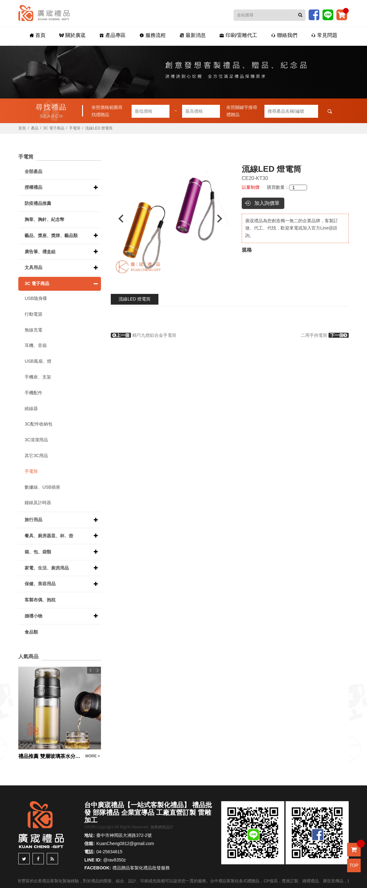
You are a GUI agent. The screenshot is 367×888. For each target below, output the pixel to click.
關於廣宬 (72, 35)
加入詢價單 (267, 203)
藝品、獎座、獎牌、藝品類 (51, 235)
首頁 (37, 35)
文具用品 (33, 267)
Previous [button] (118, 218)
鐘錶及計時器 (38, 502)
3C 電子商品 (53, 128)
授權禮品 (33, 187)
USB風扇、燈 (38, 361)
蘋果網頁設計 (162, 827)
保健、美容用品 (40, 583)
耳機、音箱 (36, 345)
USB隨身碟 (36, 298)
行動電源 (33, 314)
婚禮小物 (33, 615)
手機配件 (33, 392)
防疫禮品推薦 (38, 203)
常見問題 (324, 35)
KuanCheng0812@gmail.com (125, 843)
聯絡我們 (284, 35)
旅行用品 (33, 519)
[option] (170, 218)
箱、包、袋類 (38, 551)
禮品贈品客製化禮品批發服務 (141, 867)
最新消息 (193, 35)
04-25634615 (109, 851)
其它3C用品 (36, 455)
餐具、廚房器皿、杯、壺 (49, 535)
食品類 (31, 632)
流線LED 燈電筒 (135, 298)
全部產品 (33, 171)
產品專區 (112, 35)
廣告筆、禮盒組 (40, 251)
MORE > (92, 756)
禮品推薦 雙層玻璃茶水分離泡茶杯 (50, 756)
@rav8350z (114, 859)
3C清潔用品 (36, 439)
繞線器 (31, 408)
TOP (353, 865)
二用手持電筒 (325, 335)
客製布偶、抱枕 (40, 599)
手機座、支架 (38, 376)
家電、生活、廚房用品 (47, 567)
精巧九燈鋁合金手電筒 (143, 335)
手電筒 (74, 128)
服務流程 (152, 35)
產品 (34, 128)
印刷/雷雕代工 (238, 35)
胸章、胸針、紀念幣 (44, 219)
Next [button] (223, 218)
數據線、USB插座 (42, 487)
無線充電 (33, 329)
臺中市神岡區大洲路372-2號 (124, 835)
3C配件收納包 (38, 423)
